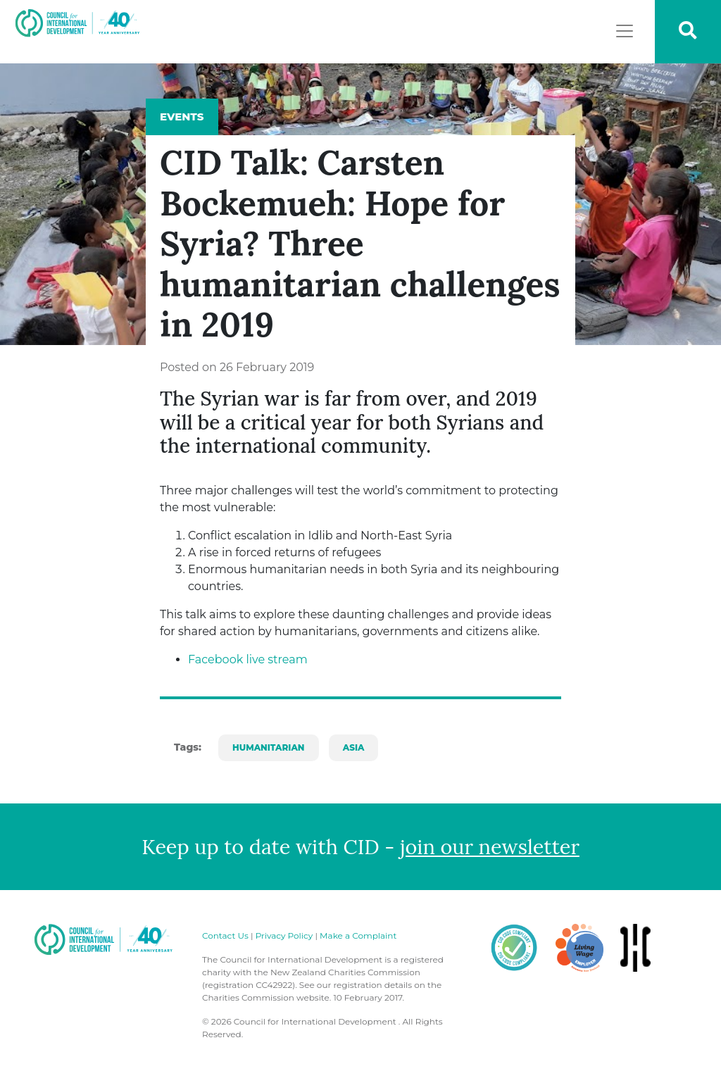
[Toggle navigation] (625, 31)
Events (182, 116)
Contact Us (225, 935)
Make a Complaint (358, 935)
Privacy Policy (284, 935)
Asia (354, 747)
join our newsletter (489, 847)
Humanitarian (268, 747)
